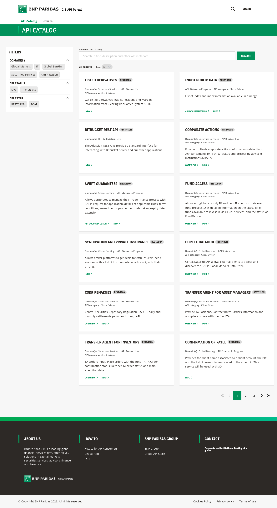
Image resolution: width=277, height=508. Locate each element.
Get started (91, 454)
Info (87, 111)
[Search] (233, 8)
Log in (247, 9)
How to (48, 21)
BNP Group (151, 448)
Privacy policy (225, 501)
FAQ (87, 459)
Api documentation (196, 111)
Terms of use (247, 501)
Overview (190, 165)
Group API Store (154, 454)
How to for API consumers (101, 448)
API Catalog (29, 21)
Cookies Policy (202, 501)
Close (67, 60)
